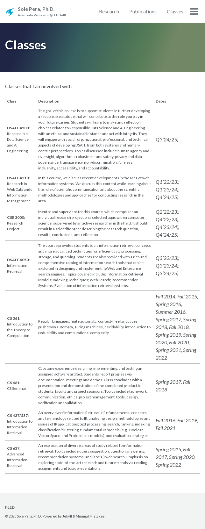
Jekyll (67, 516)
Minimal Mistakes (90, 516)
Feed (10, 507)
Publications (143, 11)
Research (109, 11)
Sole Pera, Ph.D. (42, 12)
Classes (175, 11)
